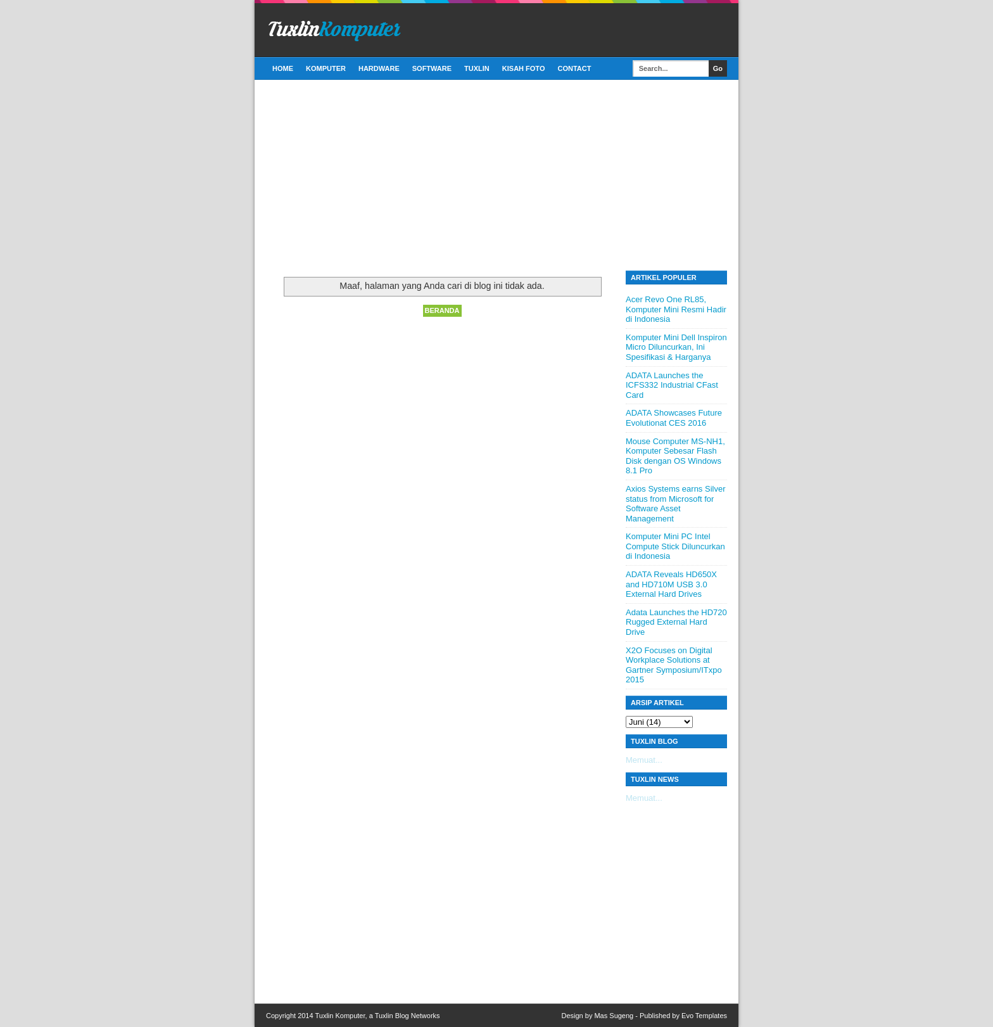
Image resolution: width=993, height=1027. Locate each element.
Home (282, 68)
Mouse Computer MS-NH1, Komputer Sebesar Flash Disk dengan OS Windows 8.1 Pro (675, 456)
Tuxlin (477, 68)
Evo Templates (704, 1015)
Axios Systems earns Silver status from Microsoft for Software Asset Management (676, 503)
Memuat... (644, 760)
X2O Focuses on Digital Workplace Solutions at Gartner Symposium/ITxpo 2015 (674, 665)
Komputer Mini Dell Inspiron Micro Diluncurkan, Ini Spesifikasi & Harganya (676, 347)
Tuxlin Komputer (340, 1015)
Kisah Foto (523, 68)
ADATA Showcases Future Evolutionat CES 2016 (674, 418)
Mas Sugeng (613, 1015)
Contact (574, 68)
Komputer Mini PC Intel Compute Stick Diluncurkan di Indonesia (675, 546)
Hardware (379, 68)
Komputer (326, 68)
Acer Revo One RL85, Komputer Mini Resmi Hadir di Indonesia (676, 309)
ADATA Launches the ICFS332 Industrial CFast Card (672, 385)
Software (432, 68)
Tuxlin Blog (392, 1015)
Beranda (442, 310)
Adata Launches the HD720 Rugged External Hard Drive (676, 622)
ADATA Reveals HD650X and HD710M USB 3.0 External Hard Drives (671, 584)
